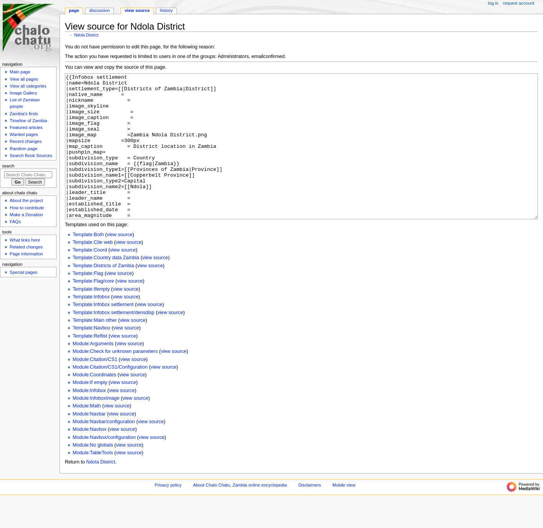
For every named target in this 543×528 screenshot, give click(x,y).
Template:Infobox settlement (103, 333)
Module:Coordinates (94, 403)
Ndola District (86, 35)
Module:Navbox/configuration (104, 466)
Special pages (23, 272)
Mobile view (343, 513)
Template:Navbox (91, 356)
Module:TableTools (93, 481)
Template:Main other (95, 349)
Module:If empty (90, 411)
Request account (519, 3)
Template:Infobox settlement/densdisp (113, 341)
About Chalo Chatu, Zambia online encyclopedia (240, 513)
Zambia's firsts (24, 113)
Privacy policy (168, 513)
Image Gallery (23, 93)
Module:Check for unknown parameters (115, 380)
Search (8, 166)
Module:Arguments (93, 372)
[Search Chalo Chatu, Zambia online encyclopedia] (28, 174)
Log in (493, 3)
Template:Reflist (90, 364)
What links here (25, 240)
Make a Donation (26, 214)
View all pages (24, 79)
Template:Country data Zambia (106, 286)
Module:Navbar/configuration (104, 450)
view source (120, 263)
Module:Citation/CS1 (95, 388)
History (166, 10)
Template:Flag (88, 302)
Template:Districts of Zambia (103, 294)
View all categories (28, 86)
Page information (26, 254)
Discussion (99, 10)
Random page (23, 148)
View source (137, 10)
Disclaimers (309, 513)
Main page (20, 72)
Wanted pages (24, 134)
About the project (26, 200)
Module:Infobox (89, 419)
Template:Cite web (93, 271)
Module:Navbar (89, 442)
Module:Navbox (89, 458)
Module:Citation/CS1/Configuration (110, 396)
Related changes (26, 247)
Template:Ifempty (91, 318)
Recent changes (26, 141)
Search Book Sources (31, 155)
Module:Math (87, 434)
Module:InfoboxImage (96, 427)
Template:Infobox (91, 325)
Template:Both (88, 263)
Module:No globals (93, 474)
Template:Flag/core (93, 310)
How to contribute (27, 207)
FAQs (15, 221)
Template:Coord (90, 278)
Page (74, 10)
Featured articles (26, 127)
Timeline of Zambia (28, 120)
